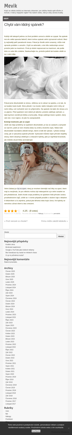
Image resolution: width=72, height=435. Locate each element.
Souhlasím (36, 431)
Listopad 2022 (11, 347)
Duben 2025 (10, 274)
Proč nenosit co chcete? (16, 221)
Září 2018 (9, 396)
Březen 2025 (10, 277)
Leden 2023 (10, 342)
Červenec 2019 (11, 385)
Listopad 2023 (11, 317)
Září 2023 (9, 323)
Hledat (6, 232)
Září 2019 (9, 382)
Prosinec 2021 (11, 363)
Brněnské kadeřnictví (13, 247)
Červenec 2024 (11, 298)
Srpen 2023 (10, 325)
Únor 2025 (9, 279)
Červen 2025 (10, 271)
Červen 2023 (10, 331)
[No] (68, 428)
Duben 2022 (10, 358)
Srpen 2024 (10, 296)
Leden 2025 (10, 282)
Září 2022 (9, 352)
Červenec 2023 (11, 328)
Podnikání (9, 419)
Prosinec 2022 (11, 344)
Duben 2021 (10, 371)
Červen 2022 (10, 355)
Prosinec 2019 (11, 377)
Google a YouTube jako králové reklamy (20, 250)
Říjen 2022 (9, 350)
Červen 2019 (10, 388)
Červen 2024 (10, 301)
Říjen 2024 (9, 290)
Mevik (10, 6)
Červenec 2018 (11, 398)
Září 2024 (9, 293)
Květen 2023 (10, 333)
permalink (57, 213)
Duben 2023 (10, 336)
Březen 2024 (10, 306)
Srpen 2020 (10, 374)
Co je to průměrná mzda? (15, 255)
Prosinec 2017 (11, 401)
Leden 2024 (10, 312)
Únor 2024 (9, 309)
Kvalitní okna (10, 244)
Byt (7, 414)
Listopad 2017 (11, 404)
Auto (7, 411)
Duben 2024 (10, 304)
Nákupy (6, 19)
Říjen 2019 (9, 379)
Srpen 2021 (10, 366)
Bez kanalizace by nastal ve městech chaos (21, 253)
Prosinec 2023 (11, 315)
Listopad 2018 (11, 393)
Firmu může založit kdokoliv (54, 221)
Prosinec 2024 (11, 285)
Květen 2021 (10, 369)
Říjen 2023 (9, 320)
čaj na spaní (21, 189)
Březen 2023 (10, 339)
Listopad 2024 (11, 287)
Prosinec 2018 (11, 390)
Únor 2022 (9, 361)
